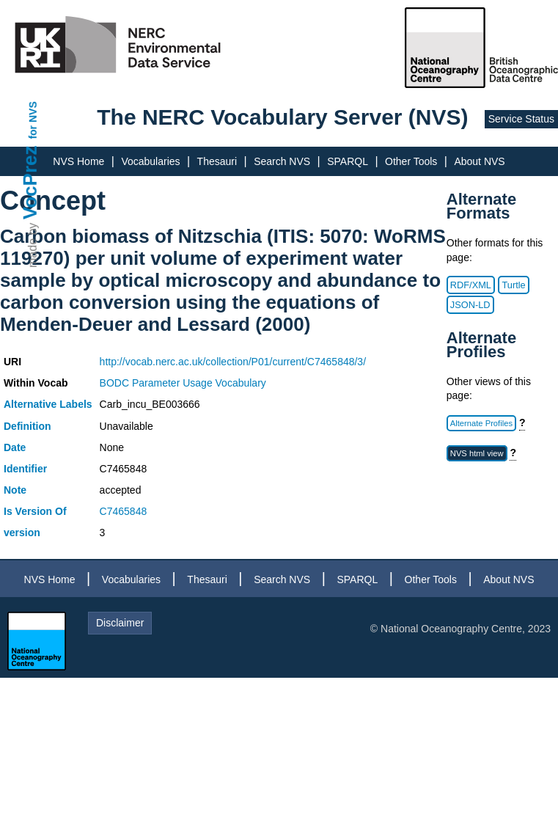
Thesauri (217, 161)
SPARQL (347, 161)
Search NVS (282, 161)
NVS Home (78, 161)
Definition (27, 426)
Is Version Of (35, 511)
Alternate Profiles (481, 423)
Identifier (25, 469)
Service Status (521, 119)
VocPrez (30, 182)
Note (15, 490)
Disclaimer (120, 623)
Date (15, 447)
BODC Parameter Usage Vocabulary (183, 383)
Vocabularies (150, 161)
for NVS (33, 120)
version (22, 532)
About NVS (479, 161)
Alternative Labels (48, 404)
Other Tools (411, 161)
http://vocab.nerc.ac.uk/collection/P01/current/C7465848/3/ (233, 361)
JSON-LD (470, 304)
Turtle (513, 284)
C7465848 (123, 511)
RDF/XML (470, 284)
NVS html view (477, 453)
